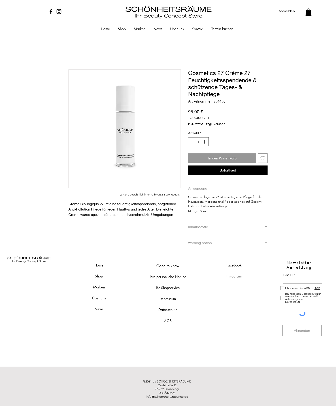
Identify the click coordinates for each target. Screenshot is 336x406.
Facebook (234, 265)
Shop (99, 276)
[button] (308, 12)
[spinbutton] (198, 141)
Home (99, 265)
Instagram (233, 276)
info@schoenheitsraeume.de (167, 396)
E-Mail (288, 275)
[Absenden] (302, 330)
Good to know (167, 266)
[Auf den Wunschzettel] (263, 158)
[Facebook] (51, 11)
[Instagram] (59, 11)
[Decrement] (192, 141)
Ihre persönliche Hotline (167, 277)
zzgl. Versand (215, 124)
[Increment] (205, 141)
